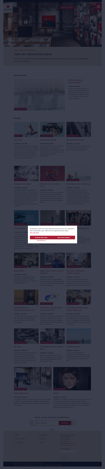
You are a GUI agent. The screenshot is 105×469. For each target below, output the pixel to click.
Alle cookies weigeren (64, 237)
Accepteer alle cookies (41, 237)
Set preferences (41, 240)
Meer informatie (34, 232)
